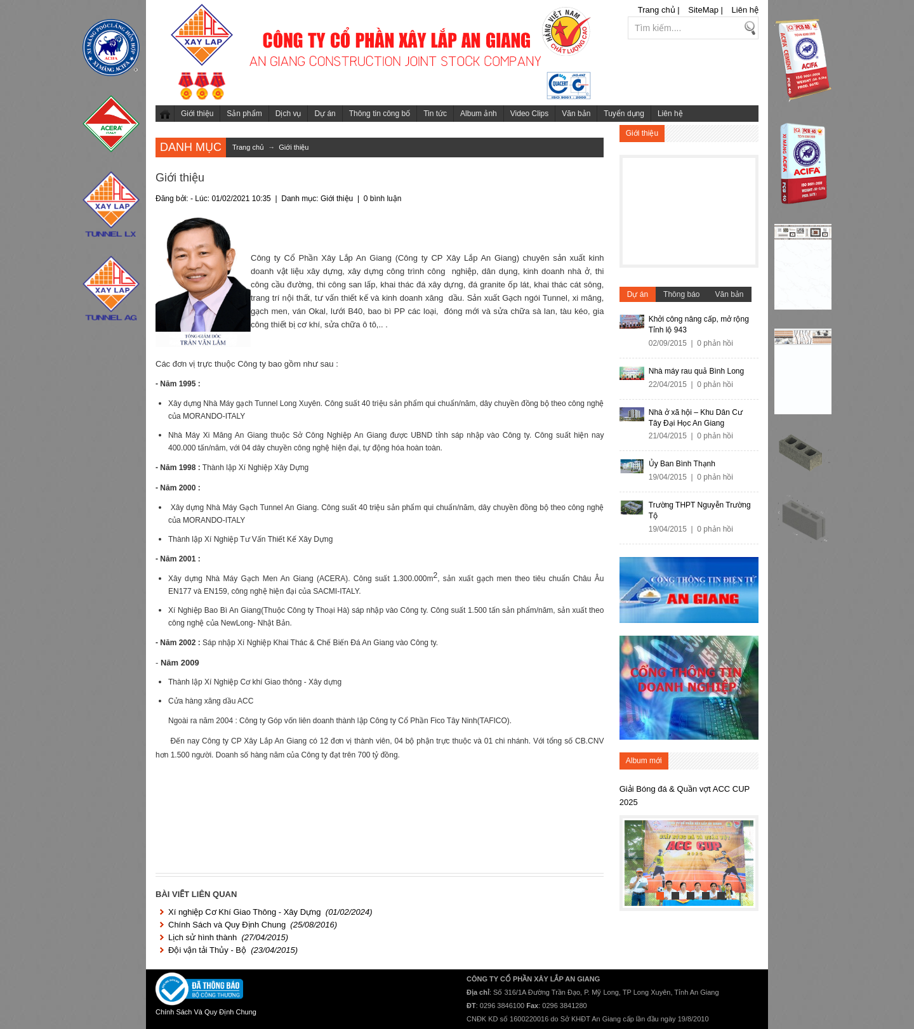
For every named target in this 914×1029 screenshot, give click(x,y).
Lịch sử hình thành (202, 937)
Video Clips (529, 113)
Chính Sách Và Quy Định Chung (206, 1012)
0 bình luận (383, 198)
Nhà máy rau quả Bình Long (696, 371)
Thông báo (681, 294)
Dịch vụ (288, 113)
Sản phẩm (244, 113)
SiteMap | (705, 10)
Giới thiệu (197, 113)
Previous (635, 860)
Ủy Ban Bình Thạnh (682, 463)
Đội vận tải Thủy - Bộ (207, 950)
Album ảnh (478, 113)
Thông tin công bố (379, 113)
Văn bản (576, 113)
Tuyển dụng (624, 113)
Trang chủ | (659, 10)
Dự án (324, 113)
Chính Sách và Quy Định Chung (227, 924)
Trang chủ (165, 113)
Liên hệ (745, 10)
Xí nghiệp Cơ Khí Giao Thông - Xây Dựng (244, 912)
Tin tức (435, 113)
